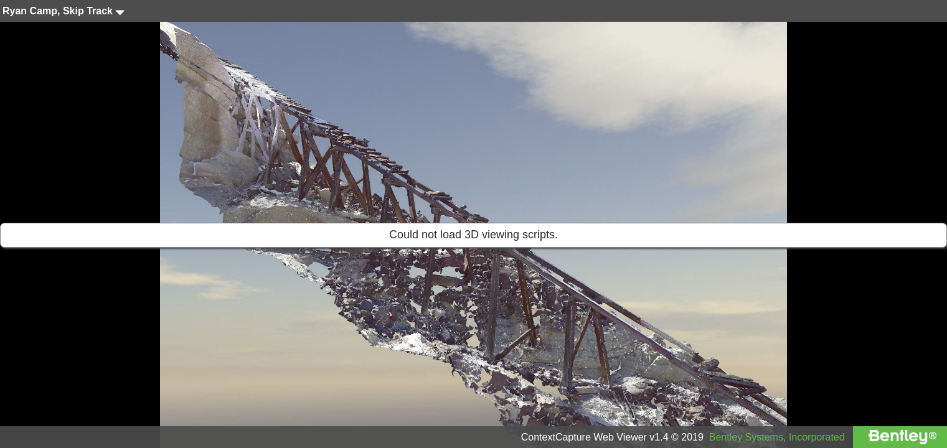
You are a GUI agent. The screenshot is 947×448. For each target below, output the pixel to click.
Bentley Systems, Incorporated (777, 437)
